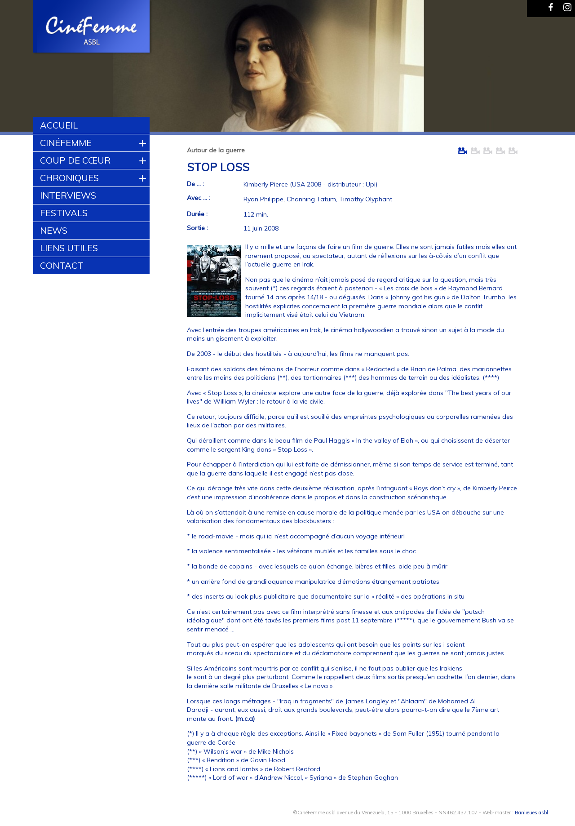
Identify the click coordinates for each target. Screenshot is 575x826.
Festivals (64, 212)
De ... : (195, 184)
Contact (62, 265)
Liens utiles (69, 247)
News (53, 230)
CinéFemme (66, 142)
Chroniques (69, 177)
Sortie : (197, 228)
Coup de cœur (75, 160)
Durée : (197, 214)
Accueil (59, 125)
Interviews (68, 195)
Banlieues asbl (531, 812)
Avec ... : (198, 198)
